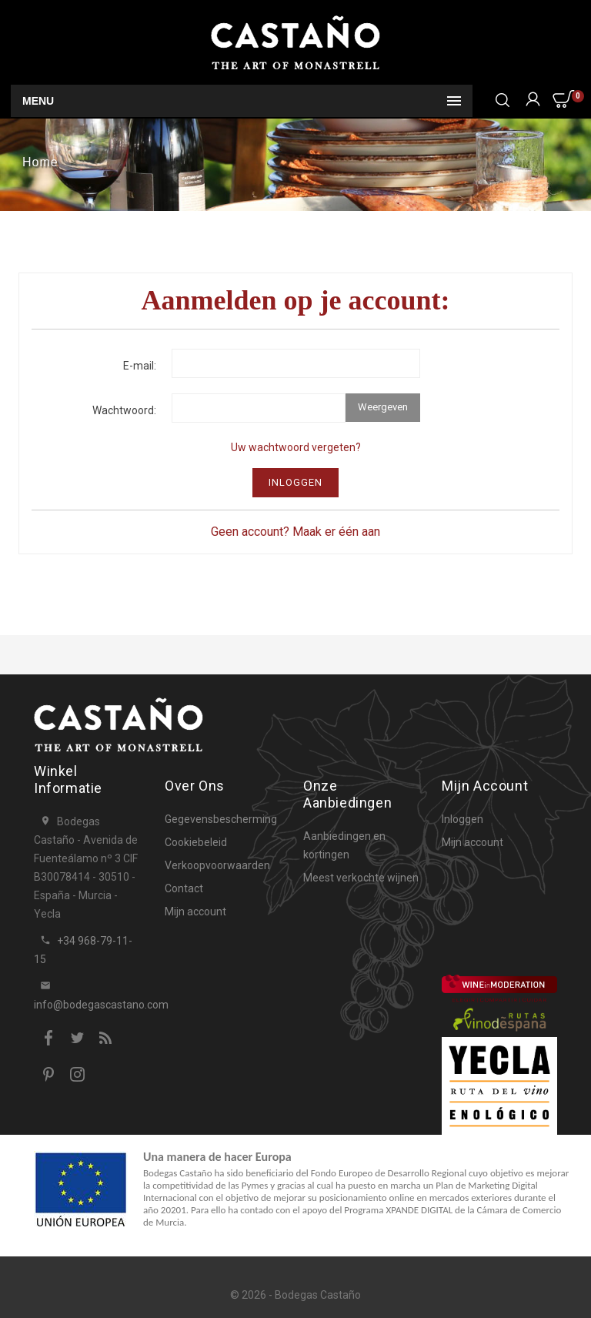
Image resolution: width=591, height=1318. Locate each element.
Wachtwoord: (124, 410)
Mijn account (195, 911)
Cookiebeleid (196, 842)
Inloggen (295, 482)
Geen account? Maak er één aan (295, 531)
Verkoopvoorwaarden (217, 865)
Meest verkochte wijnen (361, 877)
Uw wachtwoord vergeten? (296, 447)
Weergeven (383, 407)
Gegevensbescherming (221, 819)
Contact (184, 888)
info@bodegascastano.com (101, 1005)
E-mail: (139, 366)
